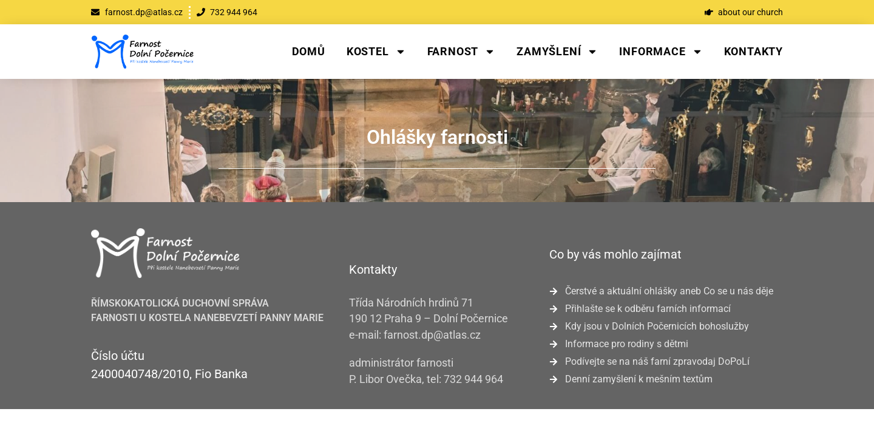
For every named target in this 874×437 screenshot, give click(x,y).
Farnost (461, 51)
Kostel (376, 51)
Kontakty (753, 51)
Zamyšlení (557, 51)
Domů (308, 51)
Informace (660, 51)
